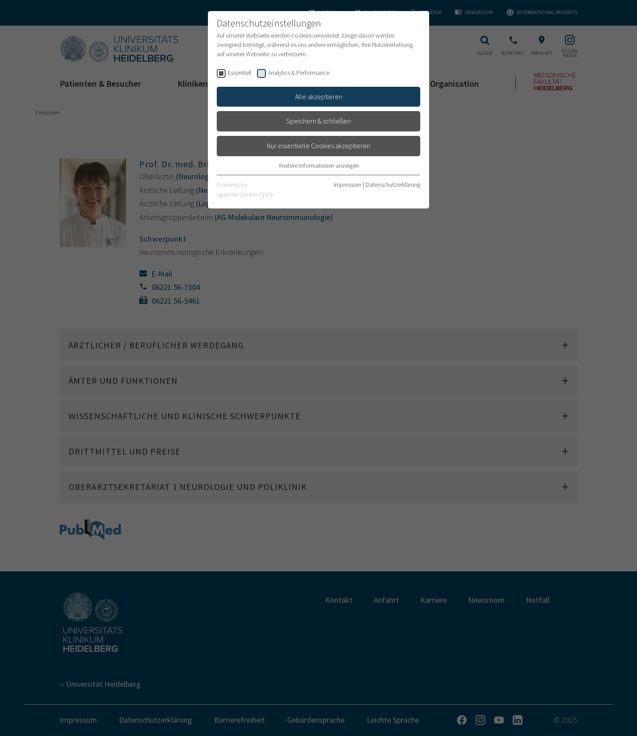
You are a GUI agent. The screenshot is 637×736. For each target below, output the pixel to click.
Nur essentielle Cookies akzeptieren (318, 145)
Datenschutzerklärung (392, 185)
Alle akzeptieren (318, 96)
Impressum (347, 185)
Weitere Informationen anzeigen (319, 166)
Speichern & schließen (318, 120)
